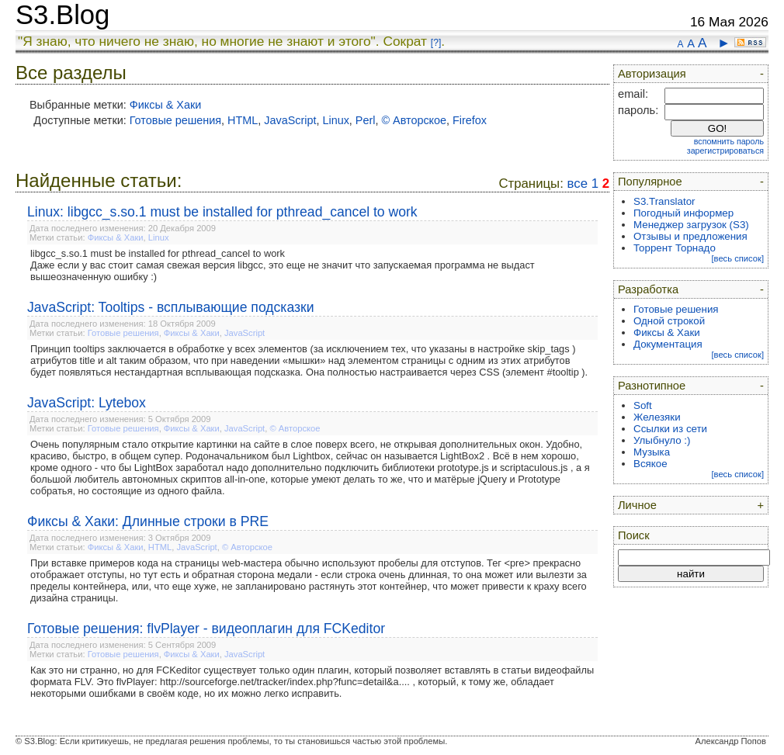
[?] (436, 42)
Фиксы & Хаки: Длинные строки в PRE (148, 521)
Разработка (648, 289)
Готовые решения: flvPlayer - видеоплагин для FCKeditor (206, 628)
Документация (667, 344)
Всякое (650, 463)
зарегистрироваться (725, 150)
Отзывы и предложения (690, 236)
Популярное (650, 181)
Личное (637, 505)
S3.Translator (664, 201)
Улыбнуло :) (661, 440)
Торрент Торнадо (674, 248)
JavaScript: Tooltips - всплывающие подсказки (170, 307)
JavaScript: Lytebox (86, 402)
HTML (242, 120)
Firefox (470, 120)
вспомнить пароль (729, 141)
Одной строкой (669, 321)
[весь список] (737, 258)
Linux (335, 120)
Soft (642, 405)
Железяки (657, 417)
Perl (366, 120)
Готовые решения (175, 120)
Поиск (634, 535)
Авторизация (652, 74)
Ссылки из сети (670, 429)
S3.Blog (62, 14)
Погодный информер (683, 213)
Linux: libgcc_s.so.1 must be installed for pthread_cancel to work (222, 212)
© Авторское (413, 120)
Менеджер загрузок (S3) (691, 224)
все (577, 183)
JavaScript (290, 120)
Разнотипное (651, 385)
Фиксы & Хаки (166, 105)
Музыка (651, 452)
